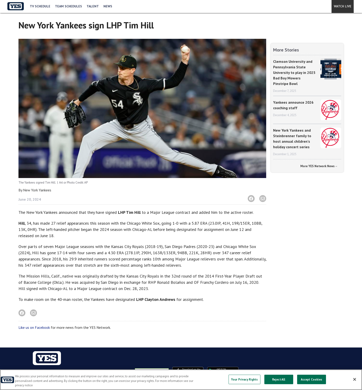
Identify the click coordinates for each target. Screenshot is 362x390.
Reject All (278, 379)
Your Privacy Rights (244, 379)
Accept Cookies (311, 379)
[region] (181, 379)
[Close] (355, 379)
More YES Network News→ (319, 166)
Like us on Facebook (34, 327)
